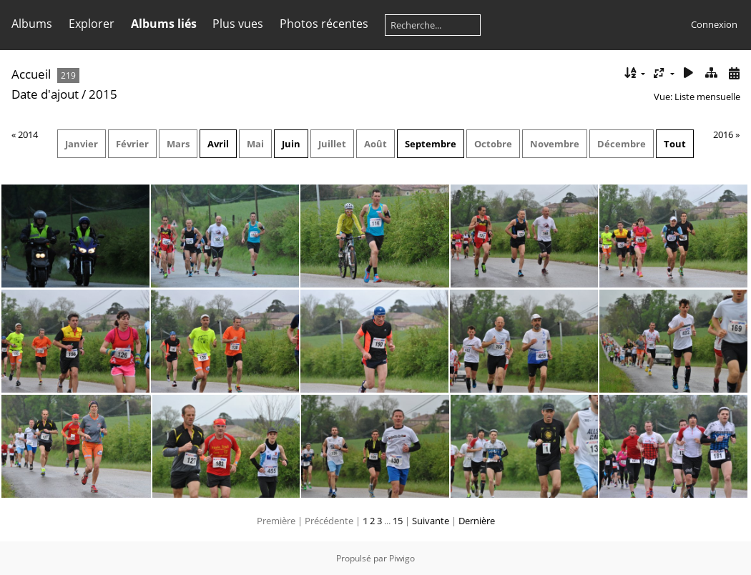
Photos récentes (324, 23)
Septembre (430, 143)
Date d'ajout (45, 94)
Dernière (476, 520)
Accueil (31, 74)
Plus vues (237, 23)
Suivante (430, 520)
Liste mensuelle (707, 96)
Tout (675, 143)
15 (398, 520)
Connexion (714, 24)
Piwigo (402, 558)
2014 (28, 134)
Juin (291, 143)
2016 (723, 134)
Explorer (91, 23)
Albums (31, 23)
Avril (218, 143)
